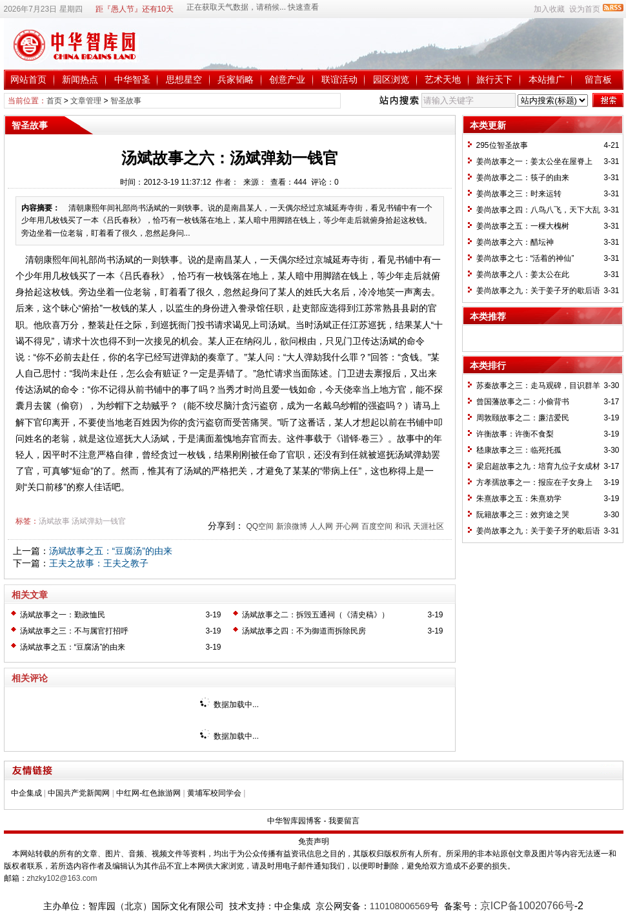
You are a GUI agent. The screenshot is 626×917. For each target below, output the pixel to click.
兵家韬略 (235, 79)
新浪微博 (291, 526)
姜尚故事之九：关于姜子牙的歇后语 (538, 290)
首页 (54, 100)
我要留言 (343, 820)
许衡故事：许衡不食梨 (515, 433)
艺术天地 (443, 79)
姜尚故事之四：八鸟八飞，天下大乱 (538, 209)
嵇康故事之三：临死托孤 (518, 450)
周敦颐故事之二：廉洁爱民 (522, 417)
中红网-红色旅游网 (148, 793)
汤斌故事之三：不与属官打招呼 (74, 630)
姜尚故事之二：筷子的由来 (522, 177)
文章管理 (85, 100)
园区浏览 (391, 79)
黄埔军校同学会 (214, 793)
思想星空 (184, 79)
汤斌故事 (54, 521)
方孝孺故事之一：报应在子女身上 (534, 482)
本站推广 (547, 79)
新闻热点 (80, 79)
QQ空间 (260, 526)
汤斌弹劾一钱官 (99, 521)
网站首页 (28, 79)
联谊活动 (339, 79)
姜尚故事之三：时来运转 (518, 193)
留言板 (598, 79)
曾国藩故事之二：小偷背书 (522, 401)
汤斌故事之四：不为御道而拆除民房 (304, 630)
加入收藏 (549, 9)
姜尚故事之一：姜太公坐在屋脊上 (534, 161)
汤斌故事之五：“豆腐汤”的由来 (110, 551)
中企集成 (26, 793)
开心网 (347, 526)
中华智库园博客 (294, 820)
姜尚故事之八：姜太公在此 (522, 274)
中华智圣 (132, 79)
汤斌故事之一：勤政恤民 (62, 614)
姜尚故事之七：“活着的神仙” (525, 258)
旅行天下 (494, 79)
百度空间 (376, 526)
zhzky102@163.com (62, 878)
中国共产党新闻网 (79, 793)
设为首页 (584, 9)
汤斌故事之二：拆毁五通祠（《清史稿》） (315, 614)
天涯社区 (428, 526)
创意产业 (287, 79)
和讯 (402, 526)
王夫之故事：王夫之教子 (98, 563)
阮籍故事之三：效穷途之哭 (522, 514)
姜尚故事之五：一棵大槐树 (522, 226)
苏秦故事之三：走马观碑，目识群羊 (538, 385)
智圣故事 (125, 100)
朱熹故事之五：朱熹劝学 (518, 498)
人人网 (321, 526)
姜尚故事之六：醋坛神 (515, 242)
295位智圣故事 (502, 145)
